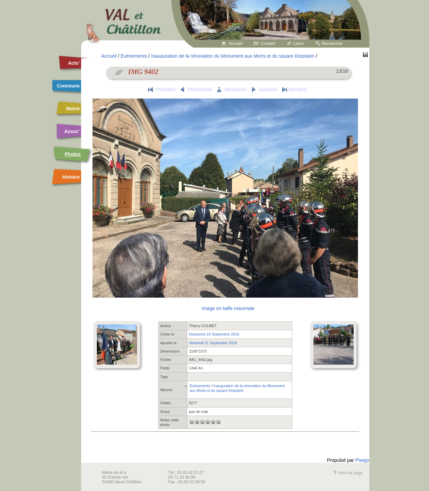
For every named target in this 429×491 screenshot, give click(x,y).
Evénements (134, 56)
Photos (72, 154)
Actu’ (74, 63)
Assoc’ (72, 131)
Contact (267, 43)
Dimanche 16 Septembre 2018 (214, 334)
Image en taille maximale (228, 308)
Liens (298, 43)
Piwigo (362, 460)
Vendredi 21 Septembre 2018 (213, 343)
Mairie (73, 108)
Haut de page (348, 473)
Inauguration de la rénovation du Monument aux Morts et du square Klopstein (232, 56)
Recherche (332, 43)
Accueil (235, 43)
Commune (68, 85)
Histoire (71, 177)
